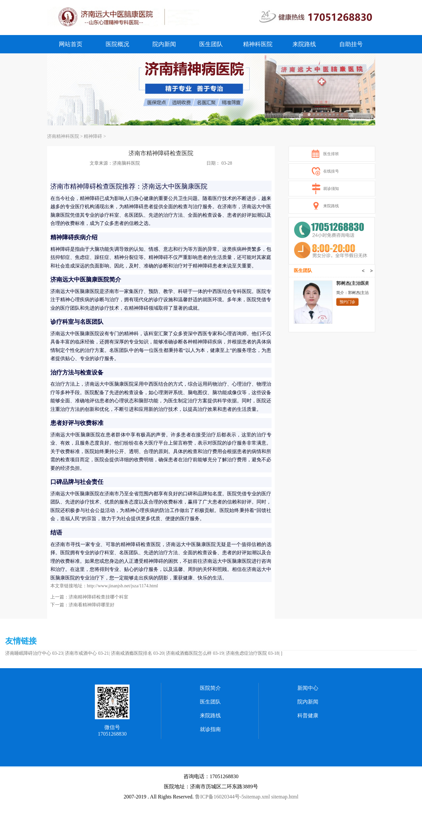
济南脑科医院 (126, 163)
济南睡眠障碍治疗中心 (28, 653)
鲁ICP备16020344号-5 (219, 796)
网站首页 (70, 44)
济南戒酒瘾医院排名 (131, 653)
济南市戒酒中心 (81, 653)
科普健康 (307, 715)
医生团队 (211, 44)
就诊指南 (210, 729)
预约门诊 (347, 302)
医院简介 (210, 688)
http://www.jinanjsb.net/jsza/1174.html (122, 585)
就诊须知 (331, 188)
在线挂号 (331, 171)
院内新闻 (164, 44)
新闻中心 (307, 688)
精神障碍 (93, 136)
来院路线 (304, 44)
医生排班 (331, 154)
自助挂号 (351, 44)
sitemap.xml (257, 796)
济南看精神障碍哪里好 (91, 604)
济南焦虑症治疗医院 (246, 653)
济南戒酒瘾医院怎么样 (189, 653)
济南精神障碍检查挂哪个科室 (98, 597)
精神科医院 (258, 44)
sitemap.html (284, 796)
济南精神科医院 (63, 136)
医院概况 (117, 44)
